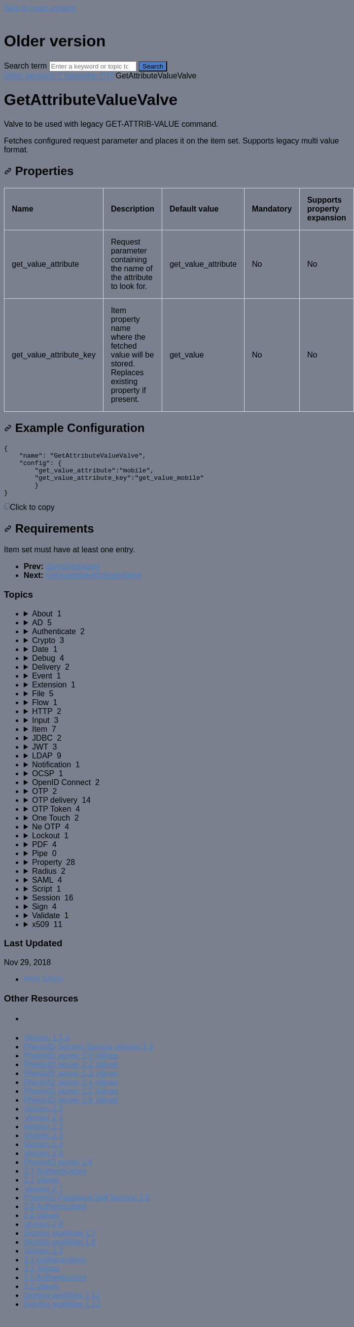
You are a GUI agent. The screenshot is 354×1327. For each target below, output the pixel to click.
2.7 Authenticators (55, 1181)
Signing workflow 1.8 (60, 1252)
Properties (38, 171)
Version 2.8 (43, 1234)
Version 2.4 (43, 1154)
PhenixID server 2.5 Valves (71, 1101)
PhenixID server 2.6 (58, 1172)
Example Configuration (74, 427)
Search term (25, 66)
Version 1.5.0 (47, 1048)
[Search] (93, 66)
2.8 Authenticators (55, 1217)
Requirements (49, 538)
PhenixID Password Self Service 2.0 (87, 1208)
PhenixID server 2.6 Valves (71, 1110)
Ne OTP (101, 76)
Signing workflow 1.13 (62, 1314)
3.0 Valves (42, 1296)
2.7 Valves (69, 76)
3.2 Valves (42, 1279)
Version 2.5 (43, 1163)
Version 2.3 (43, 1146)
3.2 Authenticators (55, 1270)
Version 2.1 (43, 1128)
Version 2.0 (43, 1119)
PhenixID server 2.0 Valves (71, 1066)
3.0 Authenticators (55, 1288)
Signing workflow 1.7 (60, 1243)
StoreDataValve (72, 577)
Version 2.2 (43, 1137)
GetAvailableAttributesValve (93, 585)
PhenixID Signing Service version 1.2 (88, 1057)
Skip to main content (39, 8)
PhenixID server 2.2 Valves (71, 1075)
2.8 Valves (42, 1225)
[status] (177, 137)
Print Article (44, 989)
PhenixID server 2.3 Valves (71, 1083)
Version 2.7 (43, 1199)
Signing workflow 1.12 (62, 1305)
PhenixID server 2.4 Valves (71, 1092)
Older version (27, 76)
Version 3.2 (43, 1261)
